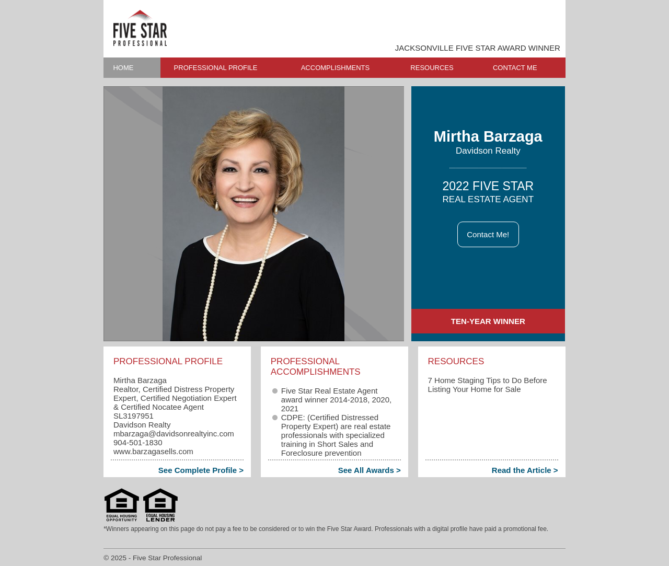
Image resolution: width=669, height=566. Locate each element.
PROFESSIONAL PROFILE (216, 68)
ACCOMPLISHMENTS (335, 68)
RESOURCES (431, 68)
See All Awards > (369, 470)
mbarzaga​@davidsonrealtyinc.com (173, 433)
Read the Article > (525, 470)
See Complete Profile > (201, 470)
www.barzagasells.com (153, 451)
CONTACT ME (515, 68)
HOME (123, 68)
